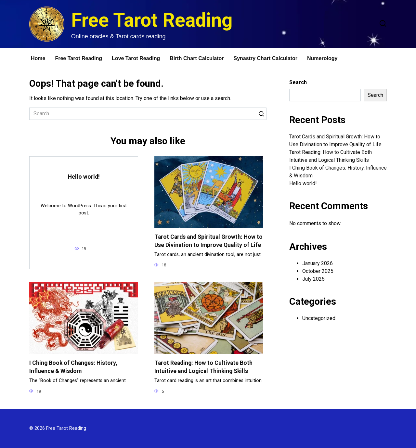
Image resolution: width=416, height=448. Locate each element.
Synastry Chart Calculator (266, 58)
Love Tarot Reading (136, 58)
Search (298, 82)
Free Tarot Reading (152, 20)
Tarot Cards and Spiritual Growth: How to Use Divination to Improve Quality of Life (208, 241)
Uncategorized (318, 318)
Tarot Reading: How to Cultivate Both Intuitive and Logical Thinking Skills (203, 367)
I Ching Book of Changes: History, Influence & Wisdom (73, 367)
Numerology (322, 58)
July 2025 (313, 279)
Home (38, 58)
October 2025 (317, 271)
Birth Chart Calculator (197, 58)
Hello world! (84, 176)
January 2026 (317, 263)
